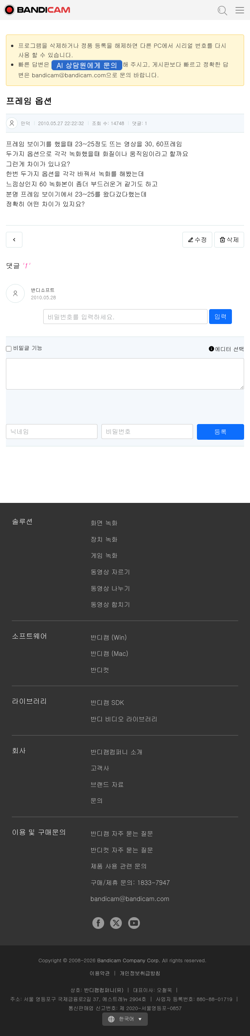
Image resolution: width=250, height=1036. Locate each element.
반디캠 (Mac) (109, 653)
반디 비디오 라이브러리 (124, 718)
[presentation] (65, 408)
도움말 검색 (222, 10)
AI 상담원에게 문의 (87, 65)
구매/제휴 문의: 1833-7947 (130, 882)
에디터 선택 (226, 349)
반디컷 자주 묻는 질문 (121, 849)
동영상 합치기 (110, 604)
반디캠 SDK (107, 702)
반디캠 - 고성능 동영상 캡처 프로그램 (45, 10)
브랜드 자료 (107, 784)
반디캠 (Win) (108, 637)
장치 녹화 (104, 539)
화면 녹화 (104, 522)
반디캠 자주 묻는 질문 (121, 833)
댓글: (139, 123)
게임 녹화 (104, 555)
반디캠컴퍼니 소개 (116, 751)
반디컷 (99, 669)
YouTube (134, 923)
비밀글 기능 (27, 347)
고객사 (99, 767)
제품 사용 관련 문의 (118, 865)
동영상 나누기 (110, 588)
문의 (96, 800)
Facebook (98, 923)
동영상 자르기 (110, 571)
